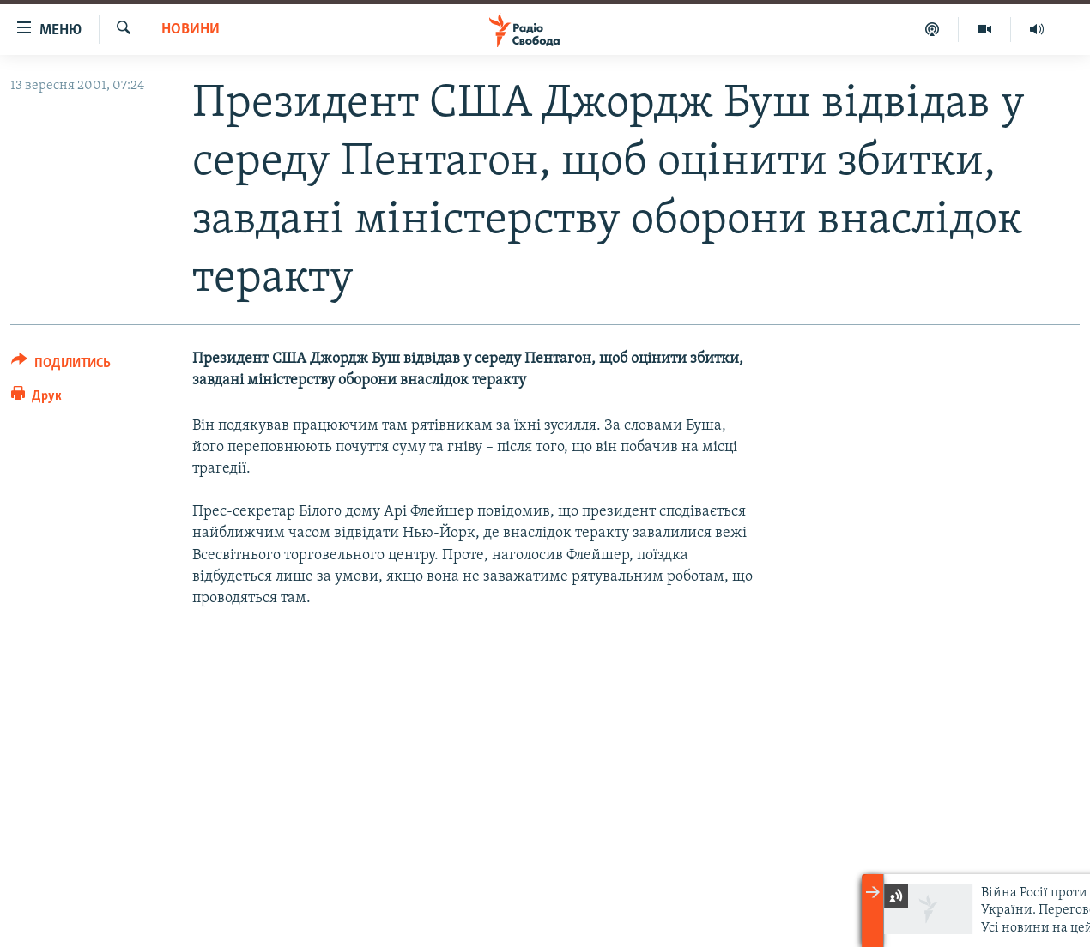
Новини (190, 29)
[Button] (61, 365)
